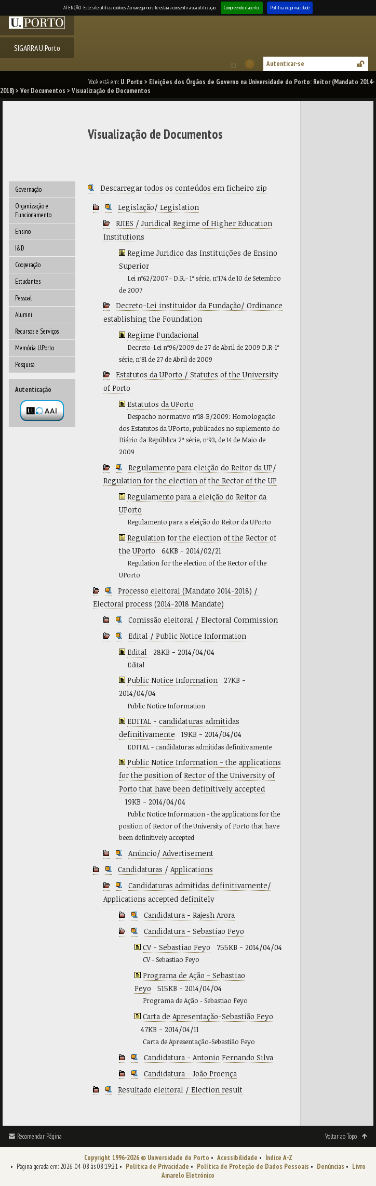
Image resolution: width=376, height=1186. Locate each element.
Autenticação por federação (42, 410)
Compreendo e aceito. (242, 7)
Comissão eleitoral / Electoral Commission (203, 620)
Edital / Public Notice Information (187, 636)
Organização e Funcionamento (33, 210)
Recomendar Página (39, 1136)
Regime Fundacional (163, 335)
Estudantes (28, 281)
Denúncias (330, 1166)
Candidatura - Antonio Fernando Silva (208, 1057)
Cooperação (28, 264)
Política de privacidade (290, 7)
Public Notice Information (172, 680)
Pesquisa (25, 364)
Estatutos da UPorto (160, 404)
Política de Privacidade (157, 1166)
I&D (19, 248)
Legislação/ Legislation (158, 207)
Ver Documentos (42, 90)
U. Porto (131, 81)
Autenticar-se (285, 63)
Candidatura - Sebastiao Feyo (194, 931)
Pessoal (23, 298)
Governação (28, 189)
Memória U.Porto (34, 348)
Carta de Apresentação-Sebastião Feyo (208, 1016)
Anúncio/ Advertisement (170, 853)
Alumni (23, 314)
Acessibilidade (237, 1157)
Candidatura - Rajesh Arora (189, 915)
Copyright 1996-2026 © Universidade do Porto (146, 1157)
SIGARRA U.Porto (37, 48)
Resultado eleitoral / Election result (180, 1090)
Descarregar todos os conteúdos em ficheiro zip (183, 188)
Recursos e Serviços (37, 331)
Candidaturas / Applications (165, 869)
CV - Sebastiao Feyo (176, 947)
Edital (137, 652)
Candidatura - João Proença (190, 1073)
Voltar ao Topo (341, 1136)
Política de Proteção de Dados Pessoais (253, 1166)
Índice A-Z (278, 1157)
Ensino (23, 231)
